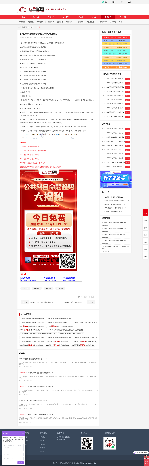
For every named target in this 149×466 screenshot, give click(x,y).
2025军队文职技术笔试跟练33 (31, 345)
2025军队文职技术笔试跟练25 (83, 345)
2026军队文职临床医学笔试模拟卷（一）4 (119, 91)
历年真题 (113, 22)
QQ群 (145, 256)
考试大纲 (80, 17)
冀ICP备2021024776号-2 (88, 463)
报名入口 (51, 17)
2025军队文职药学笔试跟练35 (73, 302)
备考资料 (108, 17)
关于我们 (123, 17)
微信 (145, 249)
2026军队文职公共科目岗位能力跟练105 (36, 414)
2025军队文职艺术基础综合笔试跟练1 (33, 151)
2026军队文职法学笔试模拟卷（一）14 (118, 116)
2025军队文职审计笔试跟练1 (30, 155)
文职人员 (25, 288)
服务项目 (25, 440)
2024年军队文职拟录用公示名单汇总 (32, 163)
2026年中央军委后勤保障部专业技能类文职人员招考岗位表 (66, 330)
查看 (127, 79)
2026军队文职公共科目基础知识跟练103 (116, 60)
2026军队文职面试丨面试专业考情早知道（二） (121, 154)
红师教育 (49, 288)
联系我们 (25, 444)
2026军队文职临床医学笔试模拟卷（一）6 (33, 359)
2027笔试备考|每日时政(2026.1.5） (33, 330)
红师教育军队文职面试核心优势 (116, 141)
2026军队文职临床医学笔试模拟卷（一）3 (119, 95)
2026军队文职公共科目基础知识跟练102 (116, 67)
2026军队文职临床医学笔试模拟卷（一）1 (119, 104)
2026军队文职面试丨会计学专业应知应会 (32, 318)
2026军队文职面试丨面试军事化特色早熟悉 (119, 149)
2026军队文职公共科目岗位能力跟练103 (116, 57)
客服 (145, 213)
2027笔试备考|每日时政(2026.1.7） (33, 326)
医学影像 (60, 288)
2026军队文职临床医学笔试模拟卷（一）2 (119, 99)
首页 (23, 17)
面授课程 (31, 22)
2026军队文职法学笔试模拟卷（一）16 (118, 108)
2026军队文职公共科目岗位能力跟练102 (116, 64)
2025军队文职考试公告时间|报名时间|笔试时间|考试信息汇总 (40, 167)
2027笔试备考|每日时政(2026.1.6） (61, 326)
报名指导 (66, 17)
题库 (145, 235)
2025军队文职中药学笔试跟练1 (30, 146)
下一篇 (91, 302)
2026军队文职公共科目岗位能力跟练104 (116, 50)
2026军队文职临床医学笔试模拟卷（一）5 (33, 400)
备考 (120, 22)
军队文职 (37, 288)
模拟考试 (51, 22)
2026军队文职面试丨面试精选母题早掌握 (59, 318)
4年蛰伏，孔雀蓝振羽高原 (114, 166)
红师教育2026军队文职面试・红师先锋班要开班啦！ (122, 137)
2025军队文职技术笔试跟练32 (57, 345)
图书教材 (40, 22)
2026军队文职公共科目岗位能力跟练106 (36, 373)
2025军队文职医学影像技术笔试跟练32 (41, 302)
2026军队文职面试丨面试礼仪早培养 (117, 133)
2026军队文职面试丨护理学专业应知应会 (85, 322)
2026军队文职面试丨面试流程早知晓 (117, 158)
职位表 (94, 17)
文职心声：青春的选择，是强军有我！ (118, 162)
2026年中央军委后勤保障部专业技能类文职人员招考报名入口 (38, 333)
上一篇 (25, 302)
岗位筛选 (60, 22)
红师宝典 (69, 22)
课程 (145, 220)
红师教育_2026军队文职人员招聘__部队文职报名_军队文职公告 (30, 9)
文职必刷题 (90, 22)
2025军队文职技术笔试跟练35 (58, 341)
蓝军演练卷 (103, 22)
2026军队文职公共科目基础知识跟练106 (36, 387)
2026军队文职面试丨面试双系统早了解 (58, 322)
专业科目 (37, 27)
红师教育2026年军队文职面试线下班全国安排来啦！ (122, 145)
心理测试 (80, 22)
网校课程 (22, 22)
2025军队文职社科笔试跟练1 (30, 159)
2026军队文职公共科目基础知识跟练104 (116, 54)
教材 (145, 228)
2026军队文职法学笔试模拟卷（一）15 (118, 112)
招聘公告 (36, 17)
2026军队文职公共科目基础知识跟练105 (116, 47)
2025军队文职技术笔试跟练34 (84, 341)
